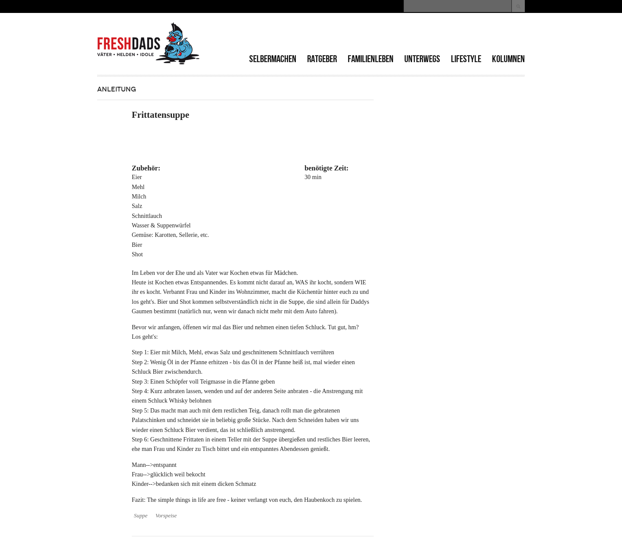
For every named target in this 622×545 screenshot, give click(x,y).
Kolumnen (508, 59)
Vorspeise (166, 516)
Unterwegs (422, 59)
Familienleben (371, 59)
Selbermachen (272, 59)
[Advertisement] (424, 34)
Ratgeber (322, 59)
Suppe (140, 516)
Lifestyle (466, 59)
